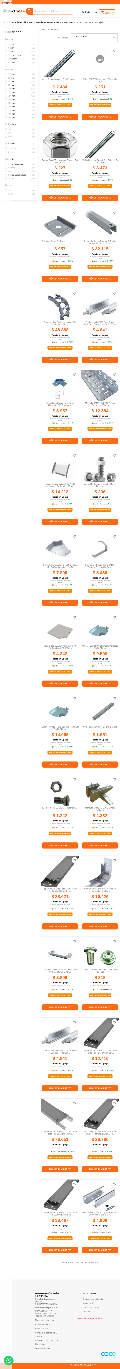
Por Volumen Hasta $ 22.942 (100, 1157)
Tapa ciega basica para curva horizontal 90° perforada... (60, 404)
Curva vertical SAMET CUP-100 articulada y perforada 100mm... (60, 485)
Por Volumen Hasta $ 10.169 (100, 1076)
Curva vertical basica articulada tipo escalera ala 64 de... (60, 323)
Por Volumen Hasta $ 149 (60, 186)
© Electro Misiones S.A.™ (83, 1365)
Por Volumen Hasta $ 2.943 (60, 671)
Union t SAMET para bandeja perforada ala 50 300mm (60, 728)
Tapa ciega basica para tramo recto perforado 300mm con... (60, 890)
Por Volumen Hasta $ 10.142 (100, 428)
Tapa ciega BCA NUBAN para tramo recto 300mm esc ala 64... (60, 1213)
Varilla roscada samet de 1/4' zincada (99, 727)
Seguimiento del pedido (94, 1299)
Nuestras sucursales (44, 1320)
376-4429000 (51, 1304)
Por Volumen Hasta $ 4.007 (100, 590)
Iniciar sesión (89, 1303)
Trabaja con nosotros (44, 1316)
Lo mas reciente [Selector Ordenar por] (94, 38)
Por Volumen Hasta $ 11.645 (60, 509)
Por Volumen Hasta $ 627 (60, 266)
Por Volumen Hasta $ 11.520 (60, 752)
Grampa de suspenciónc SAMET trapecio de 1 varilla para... (100, 566)
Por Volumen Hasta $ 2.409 (100, 186)
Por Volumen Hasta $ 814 (60, 833)
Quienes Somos (42, 1348)
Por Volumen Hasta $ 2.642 (60, 995)
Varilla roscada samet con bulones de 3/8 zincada (100, 161)
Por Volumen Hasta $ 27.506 (100, 266)
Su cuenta (90, 1293)
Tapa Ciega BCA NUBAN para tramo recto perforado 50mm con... (100, 1052)
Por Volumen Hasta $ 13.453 (100, 914)
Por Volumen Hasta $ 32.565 (60, 914)
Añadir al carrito (60, 117)
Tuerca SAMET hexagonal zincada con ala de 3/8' (60, 161)
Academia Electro (43, 1324)
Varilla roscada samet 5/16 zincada (58, 79)
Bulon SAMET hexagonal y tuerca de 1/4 (100, 80)
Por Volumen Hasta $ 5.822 (60, 590)
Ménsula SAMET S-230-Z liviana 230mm (100, 809)
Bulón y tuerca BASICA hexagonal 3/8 (59, 808)
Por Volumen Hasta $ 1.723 (60, 105)
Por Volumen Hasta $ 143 (100, 995)
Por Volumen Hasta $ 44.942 (60, 347)
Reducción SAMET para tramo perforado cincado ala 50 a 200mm (100, 323)
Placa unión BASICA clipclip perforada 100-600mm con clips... (100, 1213)
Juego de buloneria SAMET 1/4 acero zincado (100, 971)
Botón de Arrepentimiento (90, 1318)
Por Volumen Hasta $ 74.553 (60, 1157)
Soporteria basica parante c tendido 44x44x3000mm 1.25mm (100, 242)
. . (8, 1360)
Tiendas (86, 1311)
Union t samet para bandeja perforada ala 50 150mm (100, 647)
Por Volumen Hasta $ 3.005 (100, 833)
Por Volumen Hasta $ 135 (100, 509)
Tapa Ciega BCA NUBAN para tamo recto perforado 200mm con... (100, 1132)
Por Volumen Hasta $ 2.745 (60, 428)
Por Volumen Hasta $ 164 (100, 105)
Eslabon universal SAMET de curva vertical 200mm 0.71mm (60, 971)
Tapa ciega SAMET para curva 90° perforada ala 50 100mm (60, 647)
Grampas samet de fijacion (54, 241)
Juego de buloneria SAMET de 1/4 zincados (100, 485)
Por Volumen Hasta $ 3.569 (100, 347)
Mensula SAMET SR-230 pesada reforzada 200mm (100, 404)
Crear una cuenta (91, 1307)
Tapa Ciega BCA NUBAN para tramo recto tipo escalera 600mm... (60, 1132)
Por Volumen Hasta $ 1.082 (100, 752)
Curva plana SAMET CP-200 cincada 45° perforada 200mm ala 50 (60, 566)
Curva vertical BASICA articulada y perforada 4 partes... (100, 890)
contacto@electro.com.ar (46, 1313)
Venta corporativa (43, 1328)
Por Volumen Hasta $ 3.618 (100, 1238)
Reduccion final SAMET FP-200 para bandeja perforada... (60, 1052)
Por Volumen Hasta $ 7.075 (100, 671)
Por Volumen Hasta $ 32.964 (60, 1238)
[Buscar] (50, 11)
